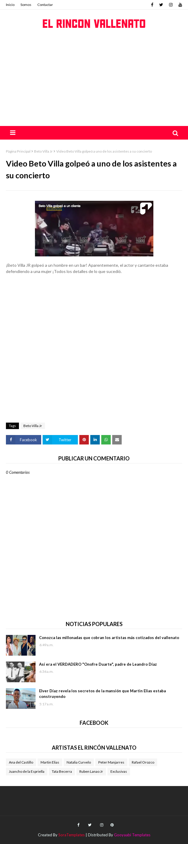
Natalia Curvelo (79, 762)
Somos (25, 4)
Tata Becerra (62, 771)
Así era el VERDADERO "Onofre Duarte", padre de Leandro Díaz (98, 664)
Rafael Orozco (143, 762)
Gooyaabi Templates (132, 834)
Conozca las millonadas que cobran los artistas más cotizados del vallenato (109, 637)
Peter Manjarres (111, 762)
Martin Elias (50, 762)
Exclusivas (118, 771)
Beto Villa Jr (43, 151)
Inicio (10, 4)
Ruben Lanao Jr (91, 771)
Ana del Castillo (21, 762)
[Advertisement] (94, 81)
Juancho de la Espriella (26, 771)
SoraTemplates (71, 834)
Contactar (45, 4)
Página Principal (18, 151)
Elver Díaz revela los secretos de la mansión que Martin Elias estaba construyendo (102, 693)
